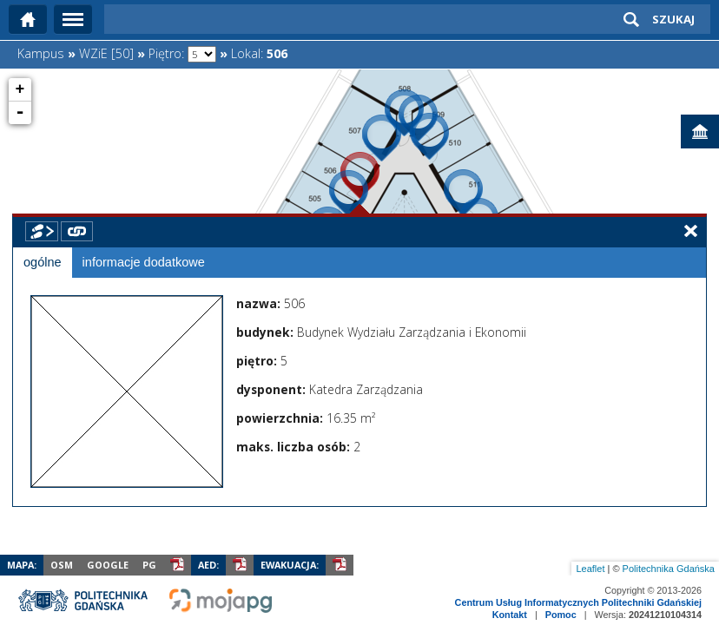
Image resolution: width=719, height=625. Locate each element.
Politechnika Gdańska (669, 568)
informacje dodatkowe (143, 262)
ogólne (42, 262)
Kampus (40, 53)
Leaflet (590, 568)
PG (149, 564)
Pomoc (561, 614)
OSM (61, 564)
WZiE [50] (106, 53)
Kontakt (509, 614)
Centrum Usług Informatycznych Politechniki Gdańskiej (578, 602)
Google (108, 564)
